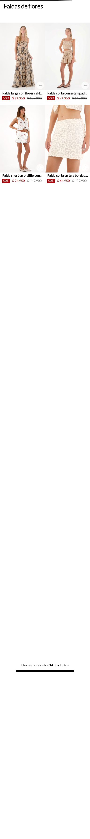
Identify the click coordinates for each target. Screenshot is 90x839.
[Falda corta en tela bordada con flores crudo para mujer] (67, 146)
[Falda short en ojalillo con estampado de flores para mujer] (22, 146)
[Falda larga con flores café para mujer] (22, 64)
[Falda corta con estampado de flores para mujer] (67, 64)
